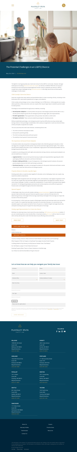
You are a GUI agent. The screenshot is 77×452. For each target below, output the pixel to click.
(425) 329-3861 (15, 351)
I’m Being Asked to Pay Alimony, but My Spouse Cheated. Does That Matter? (31, 243)
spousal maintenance (44, 192)
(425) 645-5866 (15, 366)
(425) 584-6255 (43, 382)
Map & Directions (16, 349)
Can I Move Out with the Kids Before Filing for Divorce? (25, 250)
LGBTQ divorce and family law (51, 212)
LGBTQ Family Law (16, 232)
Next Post (59, 220)
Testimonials (24, 430)
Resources (50, 430)
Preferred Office (15, 278)
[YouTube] (64, 331)
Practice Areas (50, 427)
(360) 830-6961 (15, 414)
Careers (50, 424)
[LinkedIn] (59, 331)
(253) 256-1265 (43, 398)
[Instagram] (62, 331)
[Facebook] (57, 331)
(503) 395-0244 (43, 366)
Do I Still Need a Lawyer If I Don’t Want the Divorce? (25, 246)
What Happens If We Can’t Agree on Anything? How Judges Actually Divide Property (33, 241)
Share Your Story (15, 283)
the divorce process (36, 89)
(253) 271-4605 (15, 382)
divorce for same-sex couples (31, 85)
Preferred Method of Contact (46, 278)
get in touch (49, 214)
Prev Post (17, 220)
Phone (41, 268)
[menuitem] (13, 449)
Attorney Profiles (24, 427)
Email (13, 273)
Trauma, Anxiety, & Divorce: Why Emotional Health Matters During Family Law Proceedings (35, 238)
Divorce (13, 230)
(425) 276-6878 (43, 351)
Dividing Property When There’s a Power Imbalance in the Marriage (29, 248)
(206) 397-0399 (15, 398)
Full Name (14, 268)
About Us (24, 424)
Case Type (14, 293)
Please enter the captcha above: (19, 304)
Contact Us (24, 433)
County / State (43, 273)
